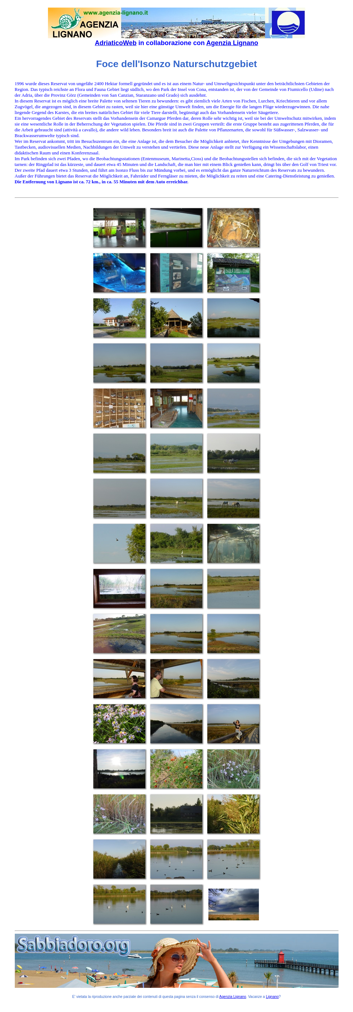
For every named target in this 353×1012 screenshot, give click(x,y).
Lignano (272, 997)
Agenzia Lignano (232, 43)
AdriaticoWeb (116, 43)
